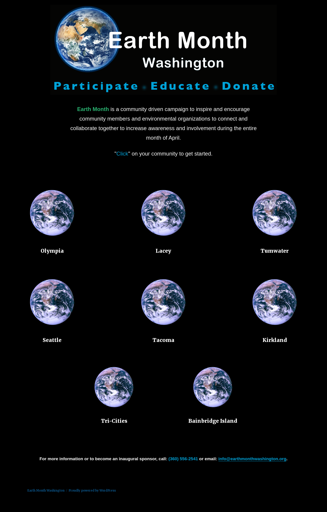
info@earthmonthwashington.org (252, 458)
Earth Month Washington (45, 490)
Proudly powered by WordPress (92, 490)
